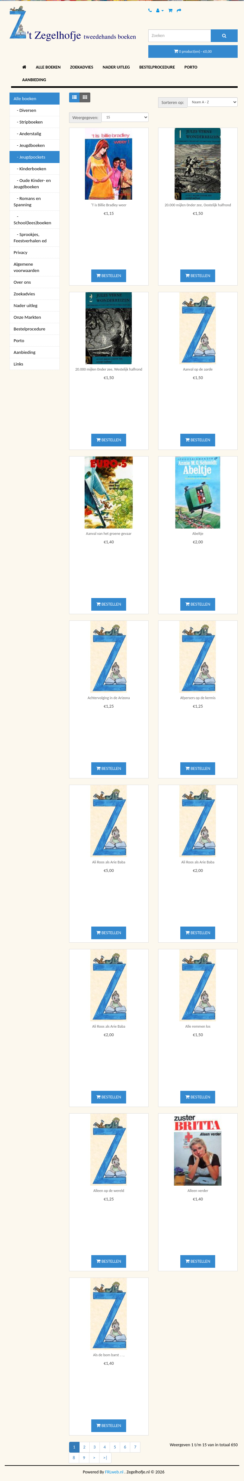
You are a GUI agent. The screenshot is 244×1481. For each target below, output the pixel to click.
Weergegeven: (86, 117)
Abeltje (197, 533)
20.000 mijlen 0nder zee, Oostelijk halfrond (198, 205)
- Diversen (25, 110)
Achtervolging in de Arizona (108, 698)
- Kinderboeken (30, 169)
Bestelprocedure (157, 67)
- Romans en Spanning (27, 202)
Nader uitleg (116, 67)
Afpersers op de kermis (198, 698)
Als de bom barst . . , (109, 1355)
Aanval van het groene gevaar (109, 533)
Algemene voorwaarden (26, 267)
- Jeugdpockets (29, 157)
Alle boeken (48, 67)
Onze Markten (27, 317)
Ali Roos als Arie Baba (108, 862)
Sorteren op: (173, 102)
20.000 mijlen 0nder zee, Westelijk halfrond (108, 369)
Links (18, 364)
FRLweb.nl (114, 1472)
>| (105, 1457)
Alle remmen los (197, 1026)
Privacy (20, 252)
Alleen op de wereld (108, 1190)
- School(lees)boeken (32, 220)
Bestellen (108, 275)
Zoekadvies (81, 67)
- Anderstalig (27, 133)
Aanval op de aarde (198, 369)
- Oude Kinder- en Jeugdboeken (32, 184)
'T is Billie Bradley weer (108, 205)
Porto (190, 67)
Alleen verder (198, 1190)
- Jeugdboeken (29, 145)
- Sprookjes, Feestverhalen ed (30, 238)
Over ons (22, 282)
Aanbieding (34, 79)
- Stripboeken (28, 122)
